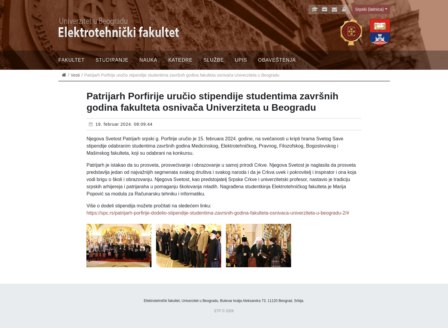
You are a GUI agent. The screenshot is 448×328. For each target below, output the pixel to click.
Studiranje (112, 60)
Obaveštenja (277, 60)
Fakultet (72, 60)
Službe (214, 60)
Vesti (75, 75)
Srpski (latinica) (369, 9)
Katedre (180, 60)
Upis (241, 60)
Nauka (149, 60)
